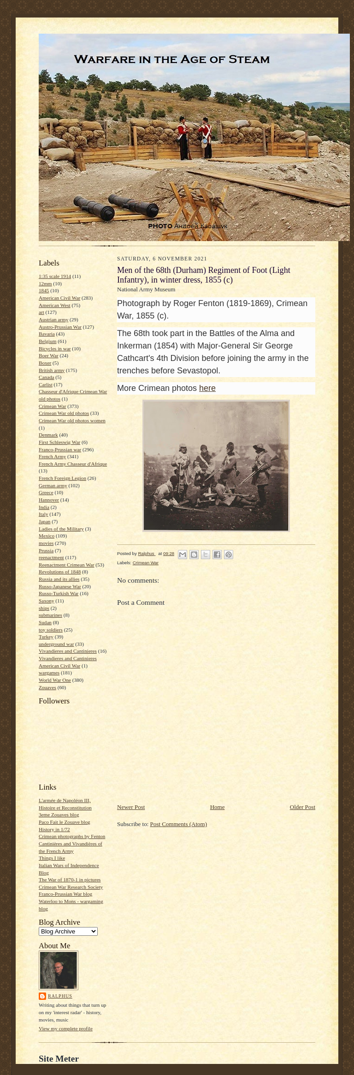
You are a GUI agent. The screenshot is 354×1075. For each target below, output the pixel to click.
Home (217, 806)
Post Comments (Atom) (178, 824)
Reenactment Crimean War (66, 564)
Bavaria (47, 334)
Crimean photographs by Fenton (72, 836)
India (44, 507)
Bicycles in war (55, 348)
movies (46, 543)
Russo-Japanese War (60, 586)
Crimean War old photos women (72, 420)
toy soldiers (51, 629)
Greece (46, 492)
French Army (52, 456)
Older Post (302, 806)
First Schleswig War (59, 442)
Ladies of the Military (61, 529)
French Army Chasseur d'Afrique (73, 464)
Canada (46, 377)
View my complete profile (66, 1028)
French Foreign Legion (62, 478)
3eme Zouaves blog (59, 814)
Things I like (52, 858)
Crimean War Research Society (71, 887)
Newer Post (131, 806)
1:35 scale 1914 (55, 276)
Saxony (46, 600)
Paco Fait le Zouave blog (64, 822)
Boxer (45, 363)
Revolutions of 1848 (60, 571)
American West (55, 305)
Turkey (46, 636)
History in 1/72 (54, 829)
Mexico (46, 535)
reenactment (51, 557)
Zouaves (47, 687)
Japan (44, 521)
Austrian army (53, 319)
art (41, 312)
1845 (44, 290)
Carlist (46, 384)
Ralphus (60, 995)
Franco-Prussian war (60, 449)
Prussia (46, 550)
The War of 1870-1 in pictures (69, 879)
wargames (49, 672)
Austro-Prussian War (60, 327)
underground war (56, 644)
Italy (43, 514)
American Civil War (59, 298)
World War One (55, 680)
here (207, 388)
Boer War (49, 355)
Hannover (49, 499)
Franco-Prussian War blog (65, 894)
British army (52, 370)
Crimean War (52, 406)
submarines (50, 615)
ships (44, 608)
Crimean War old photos (64, 413)
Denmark (48, 434)
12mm (45, 283)
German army (53, 485)
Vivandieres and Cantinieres (68, 651)
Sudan (45, 622)
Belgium (47, 341)
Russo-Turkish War (58, 593)
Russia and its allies (59, 579)
